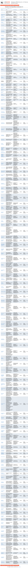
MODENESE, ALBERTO (2, 557)
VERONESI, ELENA (2, 240)
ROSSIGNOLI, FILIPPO (3, 224)
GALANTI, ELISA (3, 73)
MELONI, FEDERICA (2, 84)
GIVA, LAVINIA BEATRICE (3, 324)
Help (18, 5)
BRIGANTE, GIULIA (2, 314)
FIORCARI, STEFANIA (2, 345)
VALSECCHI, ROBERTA (2, 237)
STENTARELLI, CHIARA (3, 413)
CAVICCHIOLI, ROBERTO (3, 129)
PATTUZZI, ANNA (2, 92)
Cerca (9, 5)
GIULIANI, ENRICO (2, 523)
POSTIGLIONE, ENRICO (3, 14)
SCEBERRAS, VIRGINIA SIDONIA (3, 431)
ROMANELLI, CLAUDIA (2, 191)
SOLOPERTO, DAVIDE (3, 491)
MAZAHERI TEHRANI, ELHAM (2, 249)
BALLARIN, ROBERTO (2, 417)
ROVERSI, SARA (3, 291)
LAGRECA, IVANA (2, 351)
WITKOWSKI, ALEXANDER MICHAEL (2, 245)
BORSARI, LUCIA (2, 527)
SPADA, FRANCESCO (3, 22)
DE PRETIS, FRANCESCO (3, 117)
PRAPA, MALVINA (2, 221)
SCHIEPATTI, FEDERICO (2, 20)
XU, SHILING (2, 97)
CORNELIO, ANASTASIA (2, 135)
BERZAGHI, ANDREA (2, 469)
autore (2, 9)
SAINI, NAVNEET (2, 544)
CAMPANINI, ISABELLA (2, 531)
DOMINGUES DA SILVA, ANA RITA (3, 384)
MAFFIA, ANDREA (2, 108)
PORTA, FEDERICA (2, 144)
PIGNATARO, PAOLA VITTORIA (2, 39)
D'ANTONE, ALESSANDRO (3, 31)
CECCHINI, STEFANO (2, 422)
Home (1, 5)
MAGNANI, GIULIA (2, 212)
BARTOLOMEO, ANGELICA (3, 171)
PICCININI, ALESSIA (2, 486)
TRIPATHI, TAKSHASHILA (3, 279)
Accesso (15, 5)
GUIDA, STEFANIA (2, 505)
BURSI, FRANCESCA (2, 296)
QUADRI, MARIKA (2, 519)
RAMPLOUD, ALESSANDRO (3, 112)
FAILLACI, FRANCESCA (2, 307)
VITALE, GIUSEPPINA (2, 94)
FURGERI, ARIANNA (2, 553)
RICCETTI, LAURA (2, 329)
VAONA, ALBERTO (2, 283)
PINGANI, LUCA (3, 436)
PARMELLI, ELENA (2, 163)
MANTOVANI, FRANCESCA (2, 300)
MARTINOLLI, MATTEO (3, 477)
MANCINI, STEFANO (2, 264)
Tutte (11, 8)
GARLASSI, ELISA (2, 393)
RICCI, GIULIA (3, 456)
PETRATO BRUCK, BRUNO (3, 152)
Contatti (12, 5)
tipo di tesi (24, 9)
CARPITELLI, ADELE (2, 64)
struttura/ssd (21, 9)
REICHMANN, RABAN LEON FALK (3, 17)
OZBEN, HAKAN (3, 495)
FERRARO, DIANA (2, 447)
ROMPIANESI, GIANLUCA (3, 426)
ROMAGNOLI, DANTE (3, 275)
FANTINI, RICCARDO (2, 287)
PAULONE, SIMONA (2, 253)
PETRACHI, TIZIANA (2, 516)
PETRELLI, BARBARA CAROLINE (2, 453)
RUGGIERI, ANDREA (2, 461)
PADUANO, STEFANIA (2, 540)
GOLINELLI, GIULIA (2, 203)
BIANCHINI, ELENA (2, 179)
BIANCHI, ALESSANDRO (3, 473)
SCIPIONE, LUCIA (2, 47)
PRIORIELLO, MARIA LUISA (3, 123)
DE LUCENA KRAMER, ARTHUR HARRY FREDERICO (2, 148)
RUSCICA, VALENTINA (2, 35)
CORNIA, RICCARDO (2, 59)
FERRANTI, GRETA (2, 535)
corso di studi (15, 9)
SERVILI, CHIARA (2, 442)
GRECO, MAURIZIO (2, 500)
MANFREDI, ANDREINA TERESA (2, 375)
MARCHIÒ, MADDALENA (3, 562)
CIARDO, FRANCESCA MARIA (2, 53)
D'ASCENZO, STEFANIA (2, 56)
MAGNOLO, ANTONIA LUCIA (3, 183)
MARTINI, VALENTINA (2, 42)
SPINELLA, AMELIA (2, 379)
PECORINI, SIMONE (2, 188)
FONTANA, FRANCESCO (3, 339)
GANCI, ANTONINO (2, 77)
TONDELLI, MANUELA (2, 465)
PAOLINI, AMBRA (2, 363)
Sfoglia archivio (5, 5)
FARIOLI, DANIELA (2, 197)
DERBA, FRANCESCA (2, 69)
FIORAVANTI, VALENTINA (2, 450)
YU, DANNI (2, 25)
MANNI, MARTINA (2, 358)
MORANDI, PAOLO (2, 509)
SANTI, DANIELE (3, 333)
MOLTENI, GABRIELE (2, 482)
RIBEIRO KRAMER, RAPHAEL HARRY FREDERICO (2, 155)
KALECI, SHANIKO (2, 159)
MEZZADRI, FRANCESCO (3, 139)
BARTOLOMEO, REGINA (3, 175)
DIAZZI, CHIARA (3, 318)
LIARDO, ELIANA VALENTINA (2, 208)
